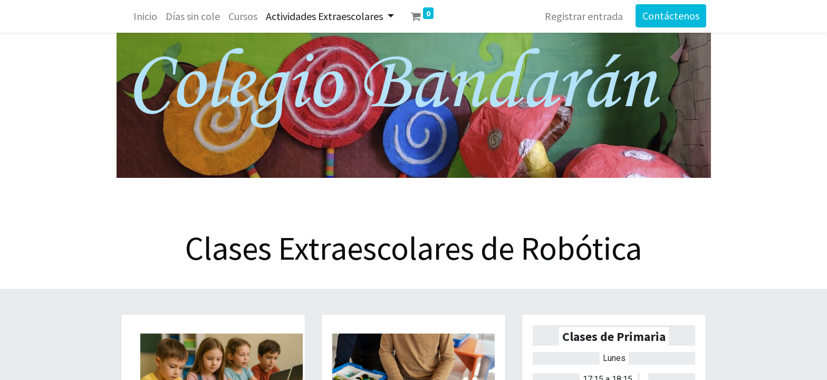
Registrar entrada (584, 16)
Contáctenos (670, 15)
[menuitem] (145, 16)
